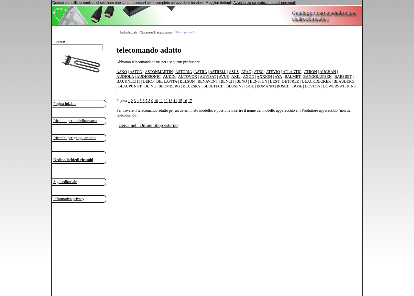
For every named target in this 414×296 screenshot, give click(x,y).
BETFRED (290, 81)
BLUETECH (213, 86)
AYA (278, 76)
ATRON (310, 71)
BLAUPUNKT (129, 86)
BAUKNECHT (128, 81)
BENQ (241, 81)
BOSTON (313, 86)
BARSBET (343, 76)
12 (166, 100)
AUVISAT (208, 76)
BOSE (297, 86)
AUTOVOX (187, 76)
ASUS (234, 71)
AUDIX (169, 76)
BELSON (187, 81)
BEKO (148, 81)
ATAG (246, 71)
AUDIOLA (125, 76)
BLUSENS (234, 86)
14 (175, 100)
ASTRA (200, 71)
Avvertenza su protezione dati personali (264, 3)
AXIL (235, 76)
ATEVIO (273, 71)
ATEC (259, 71)
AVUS (224, 76)
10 (156, 100)
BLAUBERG (343, 81)
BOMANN (265, 86)
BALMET (292, 76)
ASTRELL (217, 71)
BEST (274, 81)
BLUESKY (192, 86)
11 (161, 100)
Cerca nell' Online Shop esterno (148, 125)
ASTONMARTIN (159, 71)
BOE (250, 86)
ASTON (135, 71)
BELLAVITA (166, 81)
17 (190, 100)
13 (170, 100)
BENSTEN (258, 81)
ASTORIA (183, 71)
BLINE (150, 86)
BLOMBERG (169, 86)
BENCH (227, 81)
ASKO (121, 71)
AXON (248, 76)
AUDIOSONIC (148, 76)
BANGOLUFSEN (317, 76)
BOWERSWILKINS (339, 86)
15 (180, 100)
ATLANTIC (291, 71)
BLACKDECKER (316, 81)
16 (185, 100)
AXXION (264, 76)
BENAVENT (208, 81)
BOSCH (283, 86)
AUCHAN (328, 71)
